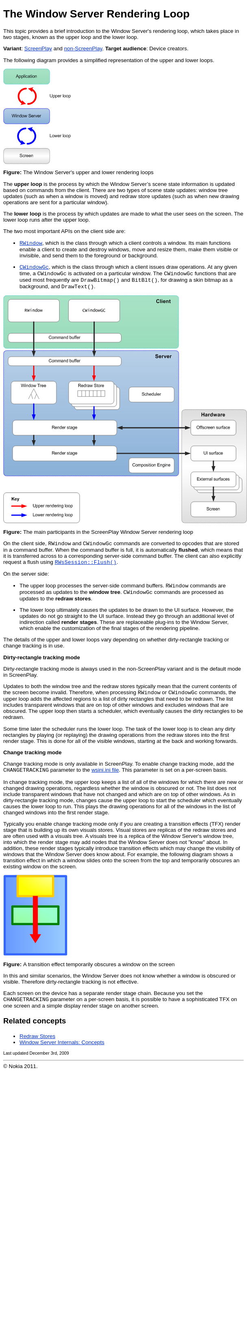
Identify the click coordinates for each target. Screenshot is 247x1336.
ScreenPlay (38, 48)
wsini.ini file (105, 779)
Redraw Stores (37, 1046)
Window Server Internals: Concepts (62, 1052)
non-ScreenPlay (83, 48)
